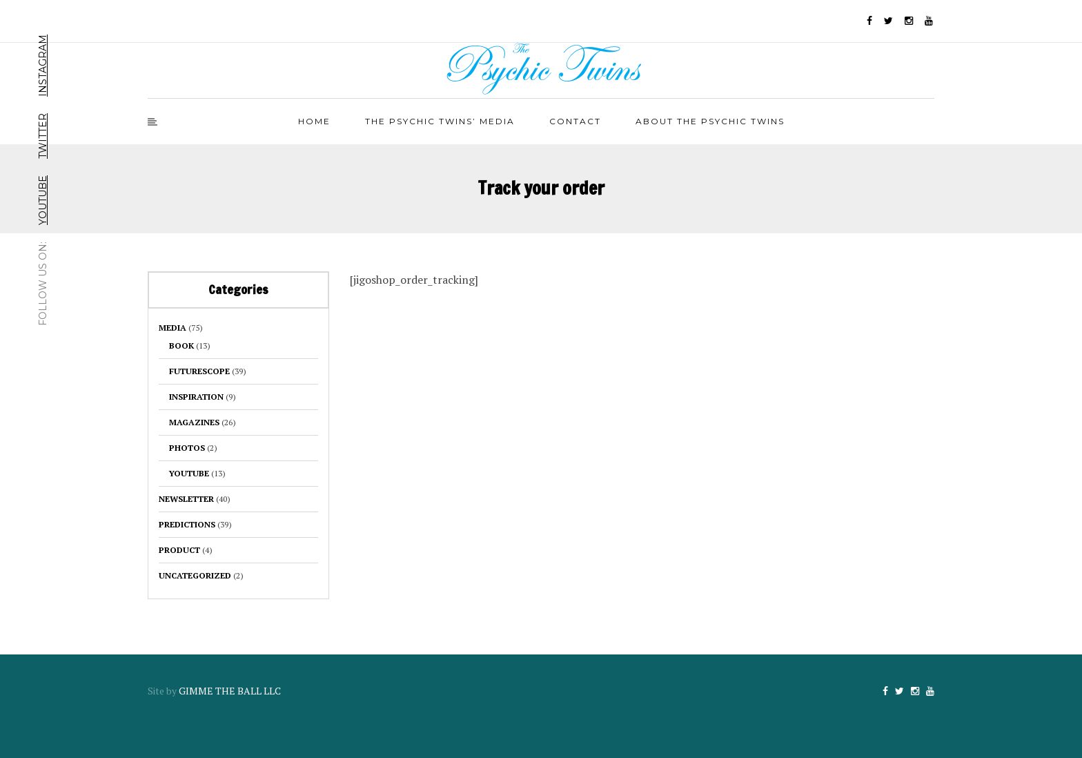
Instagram (43, 66)
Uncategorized (195, 575)
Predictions (187, 524)
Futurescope (199, 371)
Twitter (43, 136)
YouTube (43, 200)
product (179, 550)
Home (314, 121)
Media (172, 327)
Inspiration (196, 396)
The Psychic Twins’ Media (440, 121)
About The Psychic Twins (710, 121)
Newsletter (186, 499)
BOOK (181, 345)
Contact (575, 121)
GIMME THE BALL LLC (230, 690)
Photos (187, 448)
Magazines (194, 422)
